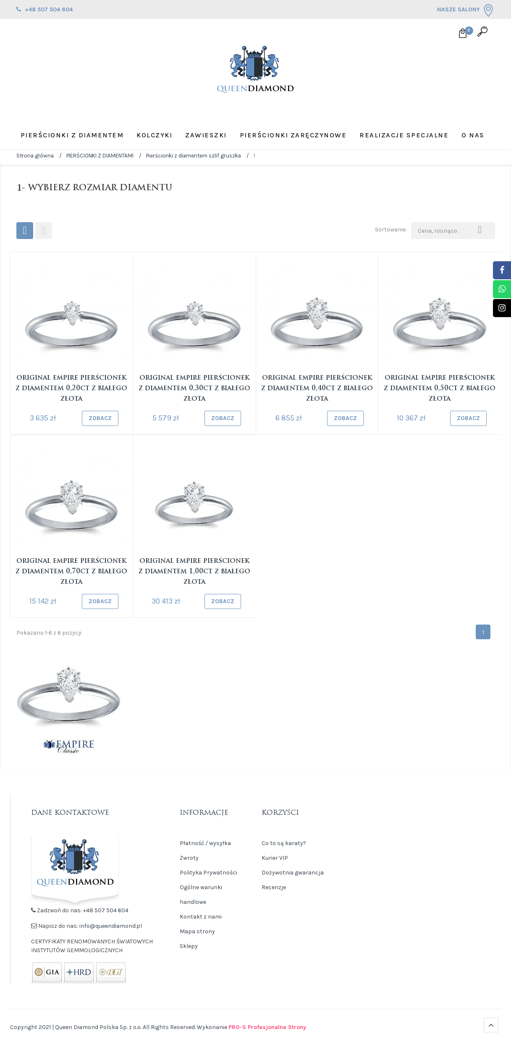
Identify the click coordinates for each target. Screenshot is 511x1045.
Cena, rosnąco (453, 229)
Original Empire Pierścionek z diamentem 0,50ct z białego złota (439, 388)
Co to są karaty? (284, 843)
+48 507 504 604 (105, 910)
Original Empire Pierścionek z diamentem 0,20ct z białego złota (71, 388)
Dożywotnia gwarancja (293, 872)
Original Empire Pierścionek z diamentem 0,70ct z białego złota (71, 572)
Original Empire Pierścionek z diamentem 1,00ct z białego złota (194, 572)
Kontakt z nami (201, 916)
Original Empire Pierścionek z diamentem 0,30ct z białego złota (194, 388)
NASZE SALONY (466, 10)
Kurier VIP (275, 857)
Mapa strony (197, 931)
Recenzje (274, 887)
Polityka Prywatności (208, 872)
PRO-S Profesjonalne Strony (267, 1027)
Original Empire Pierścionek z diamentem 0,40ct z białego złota (317, 388)
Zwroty (189, 857)
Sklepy (189, 946)
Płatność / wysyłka (205, 843)
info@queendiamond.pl (110, 925)
